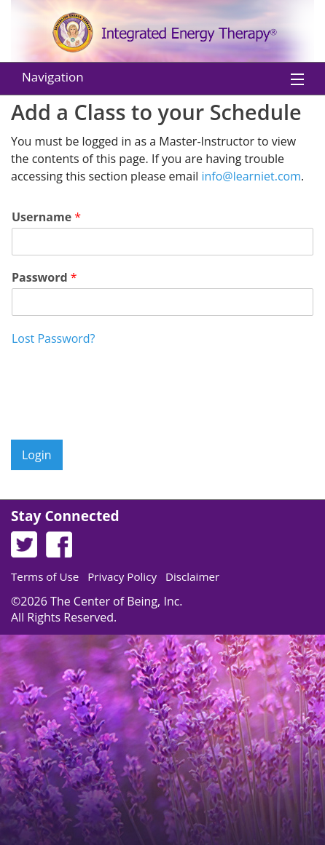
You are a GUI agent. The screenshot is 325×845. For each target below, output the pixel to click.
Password (44, 277)
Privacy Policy (122, 576)
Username (46, 217)
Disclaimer (192, 576)
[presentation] (121, 415)
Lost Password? (53, 338)
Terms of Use (45, 576)
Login (37, 455)
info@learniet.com (251, 176)
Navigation (53, 76)
